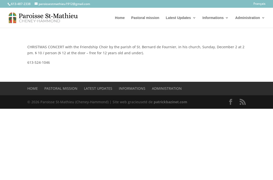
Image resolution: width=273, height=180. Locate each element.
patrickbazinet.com (170, 102)
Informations (213, 18)
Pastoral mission (145, 18)
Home (120, 18)
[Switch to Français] (259, 5)
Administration (247, 18)
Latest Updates (178, 18)
